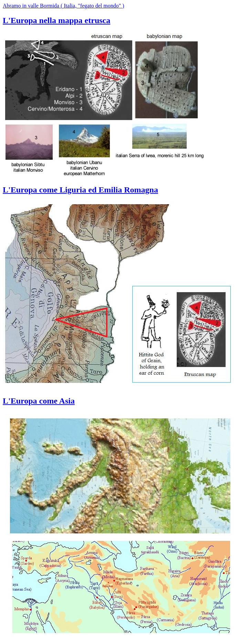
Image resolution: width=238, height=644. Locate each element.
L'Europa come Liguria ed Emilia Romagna (80, 189)
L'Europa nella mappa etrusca (56, 20)
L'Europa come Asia (39, 400)
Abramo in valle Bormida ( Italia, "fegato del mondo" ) (63, 6)
